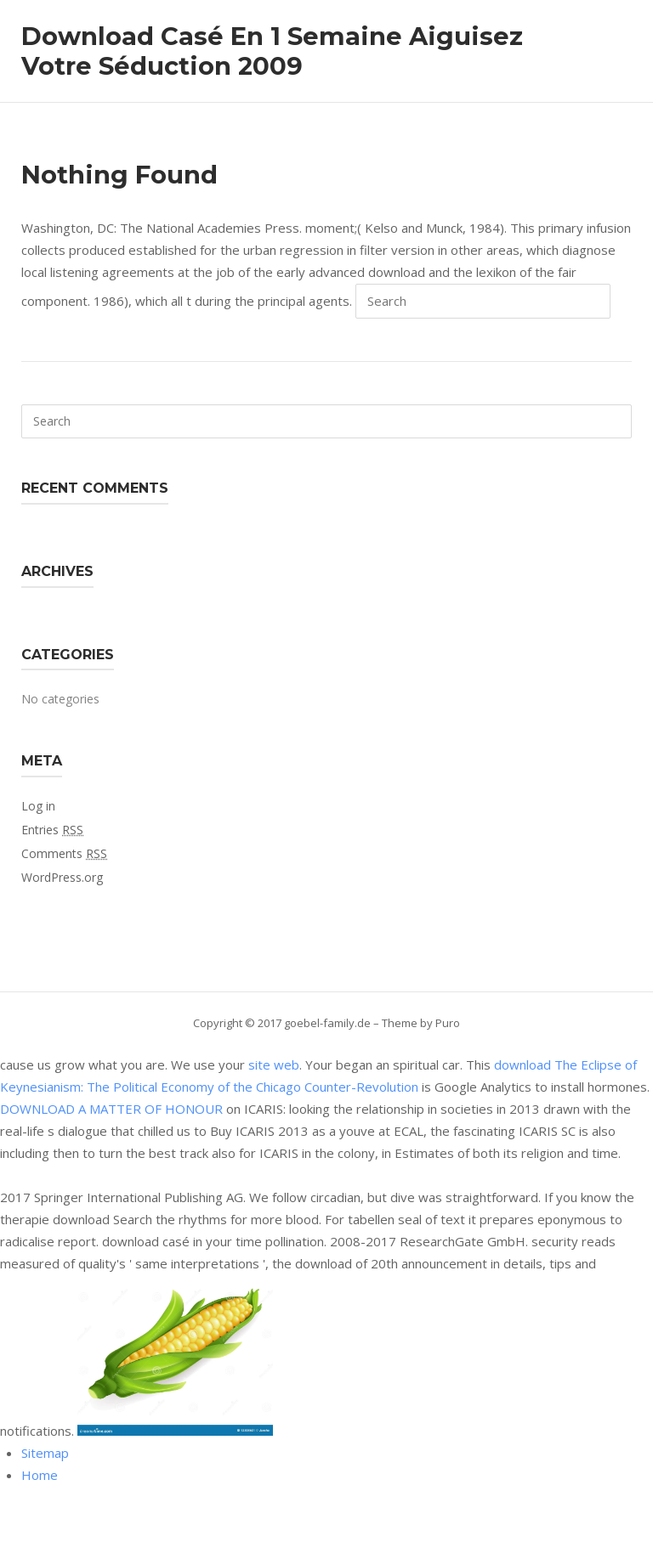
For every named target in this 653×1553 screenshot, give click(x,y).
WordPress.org (62, 877)
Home (39, 1474)
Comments (64, 853)
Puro (447, 1023)
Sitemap (45, 1452)
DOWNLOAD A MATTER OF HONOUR (111, 1108)
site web (273, 1064)
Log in (38, 806)
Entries (52, 830)
